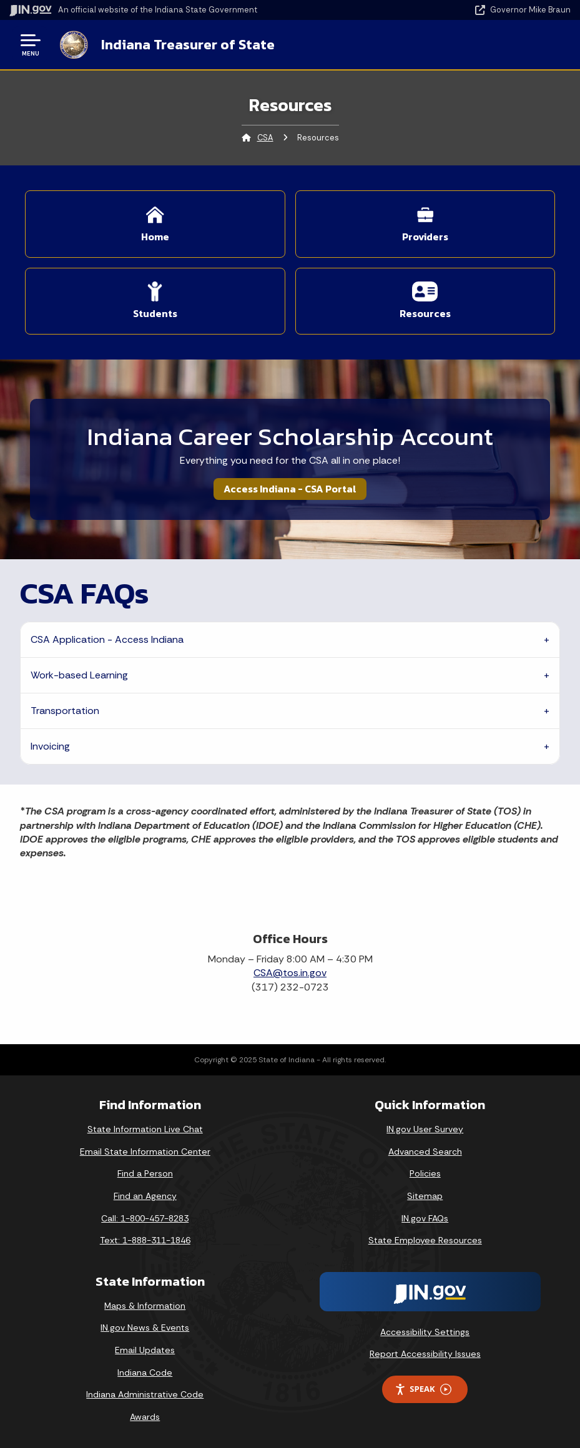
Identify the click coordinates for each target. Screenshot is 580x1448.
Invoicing (50, 746)
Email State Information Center (145, 1151)
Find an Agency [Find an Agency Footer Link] (145, 1195)
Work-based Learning (79, 675)
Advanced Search (425, 1151)
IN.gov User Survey (424, 1129)
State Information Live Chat (145, 1129)
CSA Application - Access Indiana (107, 639)
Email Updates (145, 1350)
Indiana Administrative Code (145, 1394)
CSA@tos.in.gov (290, 972)
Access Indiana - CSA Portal (290, 488)
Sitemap (425, 1195)
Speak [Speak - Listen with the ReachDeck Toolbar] (423, 1389)
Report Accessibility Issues (425, 1353)
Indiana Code (144, 1372)
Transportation (65, 710)
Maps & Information (144, 1305)
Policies (425, 1173)
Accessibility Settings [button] (424, 1332)
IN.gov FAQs (424, 1218)
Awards (145, 1416)
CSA (265, 137)
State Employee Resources (425, 1240)
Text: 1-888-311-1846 (145, 1240)
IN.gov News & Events (145, 1327)
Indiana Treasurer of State (188, 44)
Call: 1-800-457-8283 (145, 1218)
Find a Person (145, 1173)
